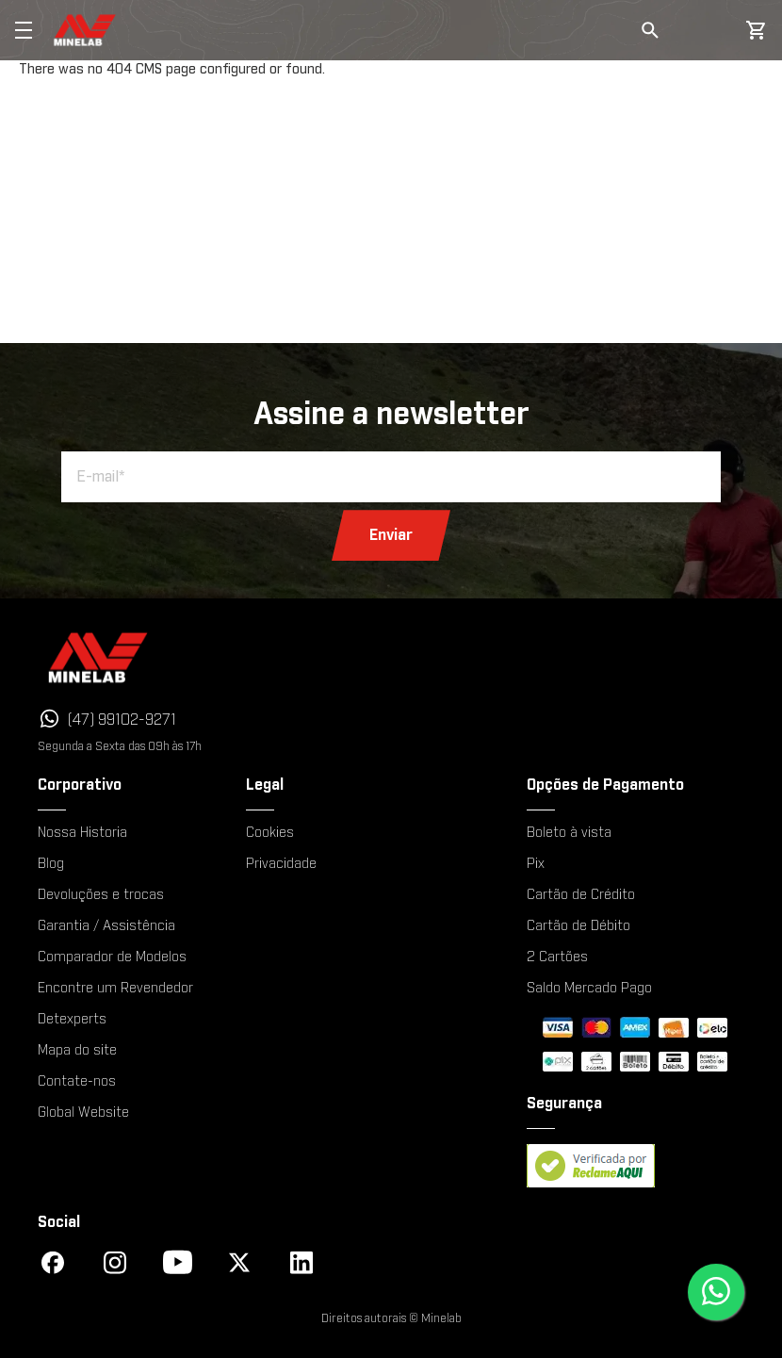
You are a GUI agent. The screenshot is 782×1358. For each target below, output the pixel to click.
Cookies (270, 833)
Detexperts (72, 1019)
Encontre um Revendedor (115, 988)
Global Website (83, 1113)
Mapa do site (77, 1050)
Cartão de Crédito (581, 895)
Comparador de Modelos (112, 957)
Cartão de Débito (578, 926)
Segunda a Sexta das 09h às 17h (120, 746)
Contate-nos (77, 1081)
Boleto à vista (569, 833)
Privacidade (281, 864)
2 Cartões (557, 957)
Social (59, 1222)
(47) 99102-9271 (122, 720)
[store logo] (85, 30)
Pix (536, 864)
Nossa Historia (82, 833)
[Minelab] (177, 657)
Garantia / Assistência (106, 926)
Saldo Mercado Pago (589, 988)
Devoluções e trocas (101, 895)
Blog (51, 864)
